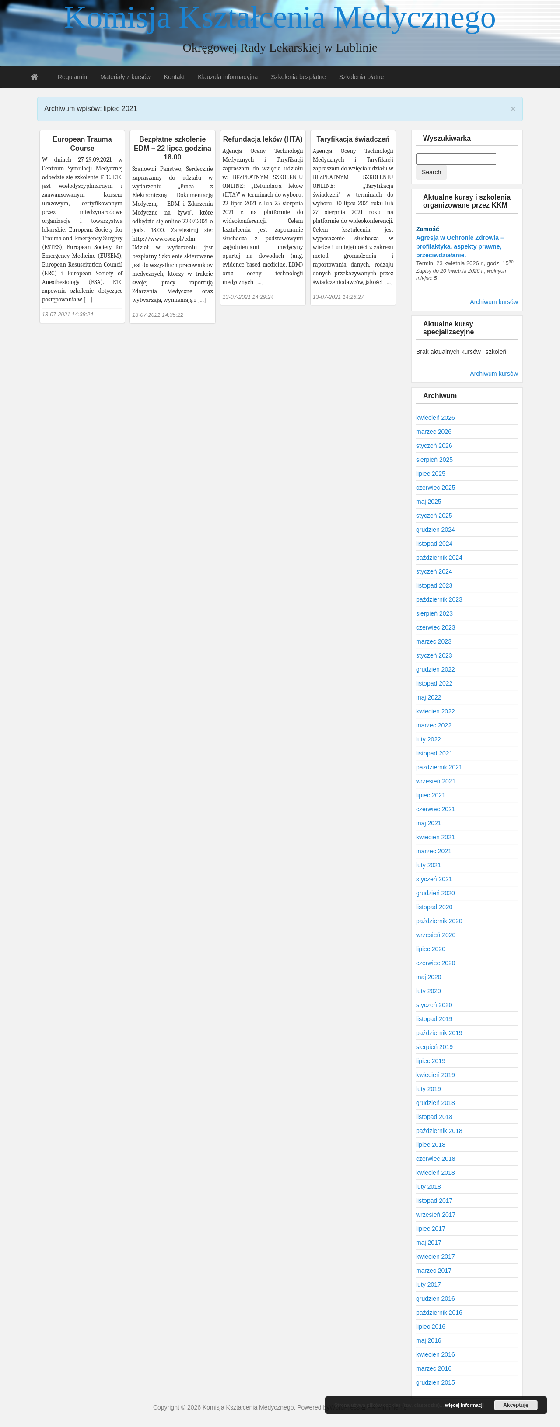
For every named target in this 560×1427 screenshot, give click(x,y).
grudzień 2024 (435, 529)
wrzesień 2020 (435, 935)
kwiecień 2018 (435, 1172)
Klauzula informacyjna (228, 76)
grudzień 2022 (435, 669)
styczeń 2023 (434, 655)
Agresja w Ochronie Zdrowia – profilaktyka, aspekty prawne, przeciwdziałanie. (460, 246)
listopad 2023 (434, 585)
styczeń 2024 (434, 571)
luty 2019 (428, 1088)
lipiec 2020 (430, 949)
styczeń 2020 (434, 1004)
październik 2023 (439, 599)
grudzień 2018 (435, 1102)
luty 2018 (428, 1186)
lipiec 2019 (430, 1060)
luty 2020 (428, 990)
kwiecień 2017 (435, 1256)
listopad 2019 (434, 1018)
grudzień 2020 (435, 893)
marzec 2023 (434, 641)
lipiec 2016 (430, 1326)
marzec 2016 (434, 1368)
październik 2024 (439, 557)
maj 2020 (428, 976)
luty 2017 (428, 1284)
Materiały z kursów (125, 76)
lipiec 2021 (430, 795)
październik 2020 (439, 921)
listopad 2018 (434, 1116)
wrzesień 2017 (435, 1214)
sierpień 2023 (434, 613)
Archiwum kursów (494, 301)
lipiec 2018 (430, 1144)
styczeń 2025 (434, 515)
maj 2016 (428, 1340)
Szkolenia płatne (361, 76)
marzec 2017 (434, 1270)
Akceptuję (515, 1405)
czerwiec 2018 (435, 1158)
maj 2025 (428, 501)
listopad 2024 (434, 543)
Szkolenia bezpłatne (298, 76)
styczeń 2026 (434, 445)
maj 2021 (428, 823)
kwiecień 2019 (435, 1074)
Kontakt (174, 76)
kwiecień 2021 (435, 837)
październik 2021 (439, 767)
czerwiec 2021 (435, 809)
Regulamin (72, 76)
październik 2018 (439, 1130)
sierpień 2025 (434, 459)
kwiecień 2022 (435, 711)
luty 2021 (428, 865)
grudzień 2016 (435, 1298)
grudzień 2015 (435, 1382)
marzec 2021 (434, 851)
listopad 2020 (434, 907)
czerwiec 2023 (435, 627)
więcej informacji (464, 1405)
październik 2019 (439, 1032)
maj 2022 (428, 697)
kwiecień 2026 (435, 417)
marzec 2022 (434, 725)
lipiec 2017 (430, 1228)
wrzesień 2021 (435, 781)
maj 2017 (428, 1242)
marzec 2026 (434, 431)
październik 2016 (439, 1312)
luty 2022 (428, 739)
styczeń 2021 (434, 879)
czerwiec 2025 (435, 487)
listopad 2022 (434, 683)
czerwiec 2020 (435, 962)
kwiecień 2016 (435, 1354)
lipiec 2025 (430, 473)
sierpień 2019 (434, 1046)
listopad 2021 (434, 753)
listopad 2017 (434, 1200)
